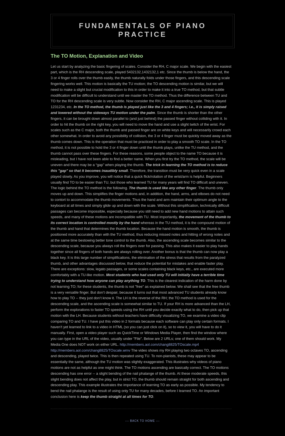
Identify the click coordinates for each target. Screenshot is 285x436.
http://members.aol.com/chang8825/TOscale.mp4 (159, 344)
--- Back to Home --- (142, 420)
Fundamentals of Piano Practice (142, 29)
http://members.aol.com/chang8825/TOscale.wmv (90, 350)
